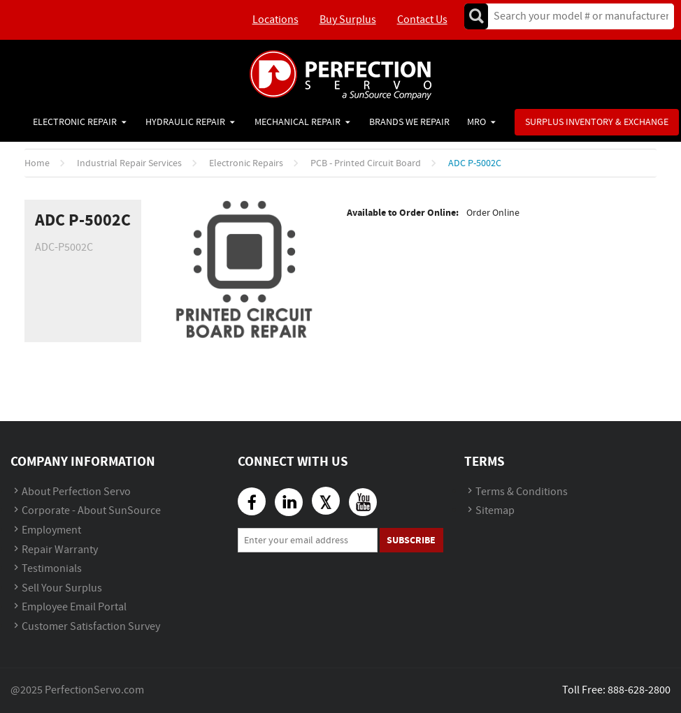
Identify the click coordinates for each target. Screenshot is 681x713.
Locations (275, 20)
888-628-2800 (639, 690)
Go (476, 16)
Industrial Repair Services (129, 163)
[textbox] (576, 16)
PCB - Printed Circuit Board (365, 163)
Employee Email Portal (74, 607)
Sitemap (495, 510)
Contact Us (422, 20)
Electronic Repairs (246, 163)
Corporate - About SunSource (91, 510)
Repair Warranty (60, 550)
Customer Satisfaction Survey (91, 626)
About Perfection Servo (76, 492)
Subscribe (411, 540)
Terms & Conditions (521, 492)
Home (37, 163)
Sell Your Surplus (62, 588)
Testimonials (52, 568)
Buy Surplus (348, 20)
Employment (51, 530)
